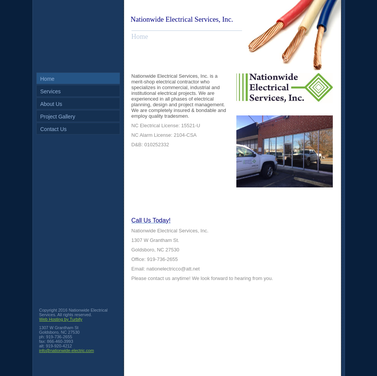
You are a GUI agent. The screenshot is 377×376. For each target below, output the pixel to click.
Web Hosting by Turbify (61, 319)
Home (47, 79)
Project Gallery (57, 117)
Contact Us (53, 129)
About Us (51, 104)
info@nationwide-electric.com (66, 350)
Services (50, 91)
